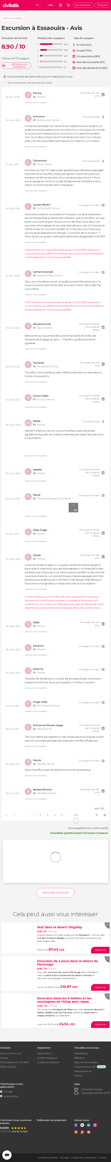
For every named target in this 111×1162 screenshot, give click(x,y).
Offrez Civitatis (8, 1066)
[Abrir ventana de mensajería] (7, 1155)
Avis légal (64, 1157)
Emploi (78, 1075)
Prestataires (81, 1053)
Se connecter (83, 5)
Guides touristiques (48, 1062)
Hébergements (83, 1071)
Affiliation (79, 1058)
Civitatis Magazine (47, 1058)
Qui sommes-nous (10, 1053)
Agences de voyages (86, 1062)
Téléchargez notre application (11, 1085)
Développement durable (14, 1062)
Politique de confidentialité (84, 1157)
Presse (4, 1058)
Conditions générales (48, 1157)
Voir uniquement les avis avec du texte (30, 82)
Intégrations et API (85, 1066)
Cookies (103, 1157)
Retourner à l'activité (12, 18)
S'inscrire (102, 5)
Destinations (44, 1053)
